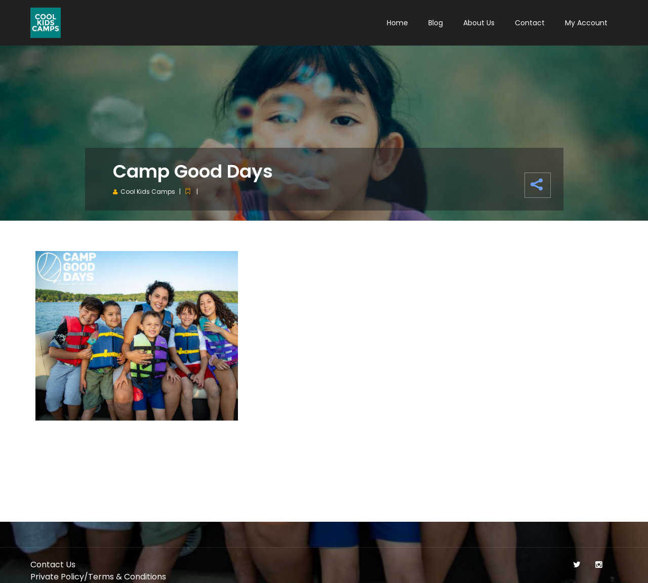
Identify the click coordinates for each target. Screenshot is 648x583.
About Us (479, 23)
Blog (435, 23)
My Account (586, 23)
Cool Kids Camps (147, 191)
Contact (530, 23)
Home (397, 23)
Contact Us (52, 564)
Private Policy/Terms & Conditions (98, 576)
